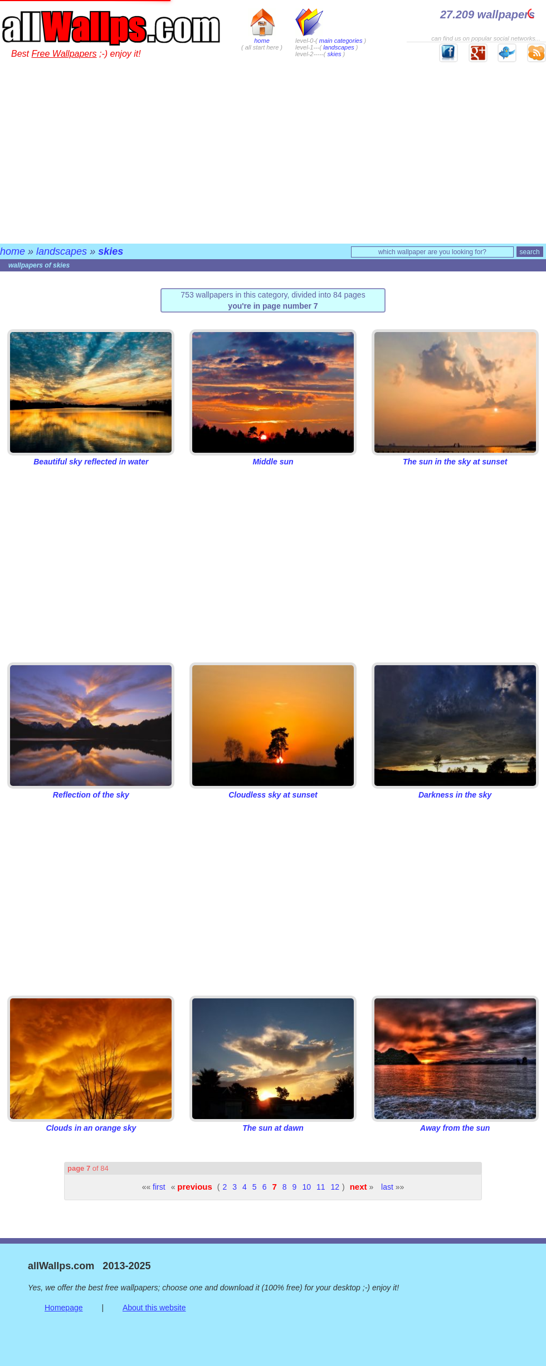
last (387, 1186)
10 (306, 1186)
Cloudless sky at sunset (273, 790)
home (262, 37)
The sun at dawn (273, 1123)
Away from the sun (455, 1123)
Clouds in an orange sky (90, 1123)
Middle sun (273, 457)
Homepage (64, 1307)
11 (320, 1186)
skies (334, 54)
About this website (154, 1307)
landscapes (338, 47)
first (159, 1186)
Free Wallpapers (63, 53)
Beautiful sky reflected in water (90, 457)
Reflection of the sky (90, 790)
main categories (341, 40)
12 (335, 1186)
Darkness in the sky (455, 790)
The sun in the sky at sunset (455, 457)
